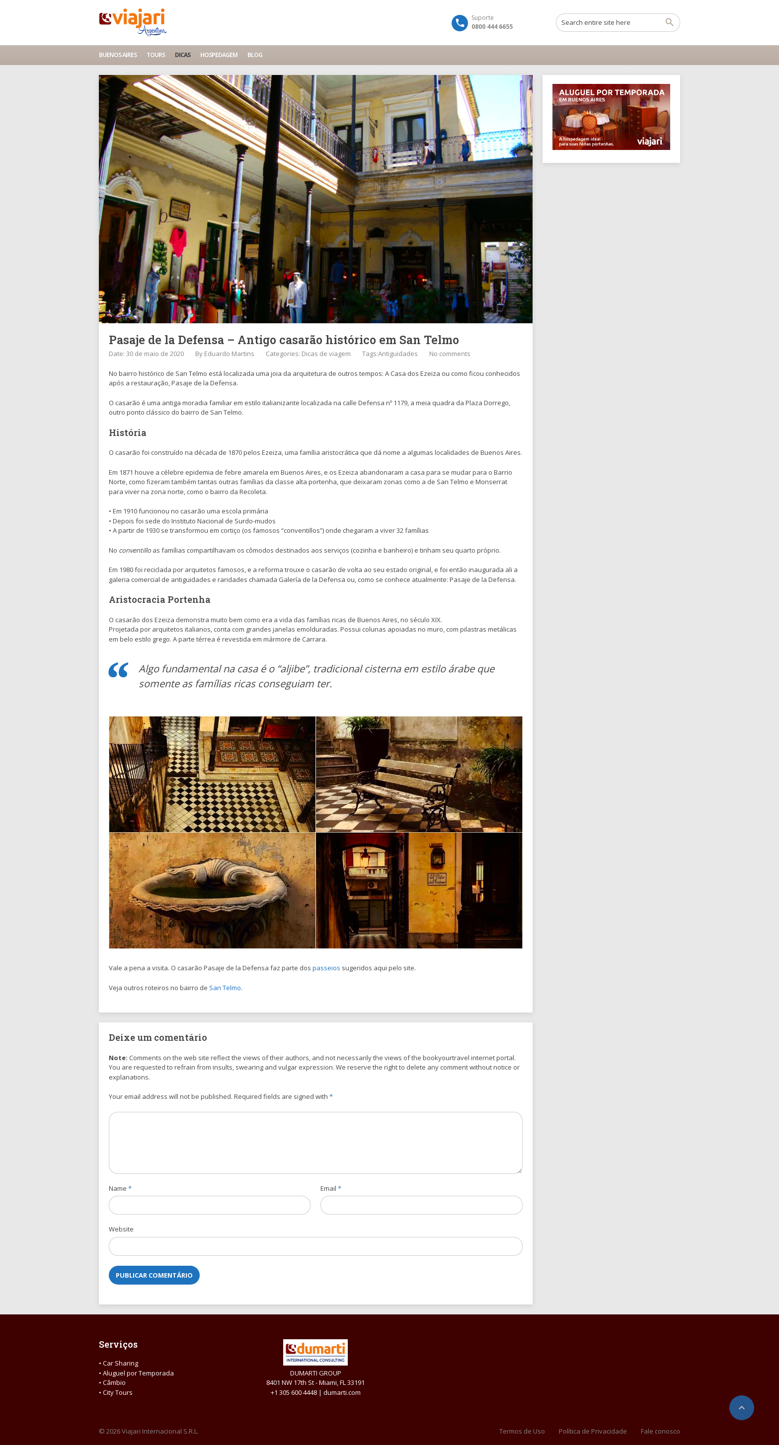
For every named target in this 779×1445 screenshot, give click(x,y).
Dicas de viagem (326, 353)
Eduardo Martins (229, 353)
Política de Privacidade (593, 1431)
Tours (156, 55)
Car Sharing (120, 1363)
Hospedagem (218, 55)
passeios (326, 967)
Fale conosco (660, 1431)
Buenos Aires (118, 55)
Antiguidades (398, 353)
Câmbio (114, 1382)
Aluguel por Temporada (138, 1373)
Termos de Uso (522, 1431)
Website (121, 1229)
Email (330, 1188)
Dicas (182, 55)
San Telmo (225, 987)
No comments (449, 353)
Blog (254, 55)
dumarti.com (342, 1392)
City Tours (118, 1392)
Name (120, 1188)
